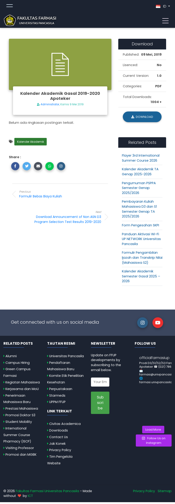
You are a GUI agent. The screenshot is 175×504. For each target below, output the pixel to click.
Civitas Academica (65, 425)
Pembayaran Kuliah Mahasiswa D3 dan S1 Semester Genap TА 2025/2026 (139, 210)
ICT (30, 497)
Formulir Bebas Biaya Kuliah (55, 195)
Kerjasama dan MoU (22, 390)
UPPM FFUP (57, 403)
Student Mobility (18, 423)
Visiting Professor (19, 449)
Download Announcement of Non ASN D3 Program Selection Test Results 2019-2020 (64, 219)
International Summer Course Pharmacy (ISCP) (17, 437)
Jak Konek (57, 445)
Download (142, 118)
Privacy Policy (60, 452)
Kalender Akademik (30, 143)
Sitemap (165, 493)
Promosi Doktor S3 (20, 417)
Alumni (11, 358)
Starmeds (57, 397)
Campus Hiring (17, 364)
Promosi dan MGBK (20, 456)
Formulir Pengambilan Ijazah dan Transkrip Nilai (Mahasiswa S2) (142, 259)
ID (161, 7)
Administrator (50, 106)
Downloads (58, 432)
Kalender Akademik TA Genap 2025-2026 (140, 173)
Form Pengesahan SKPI (140, 227)
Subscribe (100, 404)
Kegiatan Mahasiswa (22, 384)
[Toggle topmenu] (9, 7)
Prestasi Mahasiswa (21, 410)
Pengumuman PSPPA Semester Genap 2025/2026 (139, 190)
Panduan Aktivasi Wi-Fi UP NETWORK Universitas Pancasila (141, 240)
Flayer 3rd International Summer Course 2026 (141, 160)
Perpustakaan (60, 390)
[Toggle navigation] (165, 21)
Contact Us (58, 439)
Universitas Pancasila (66, 358)
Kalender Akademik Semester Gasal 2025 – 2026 (141, 278)
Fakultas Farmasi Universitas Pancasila (47, 493)
